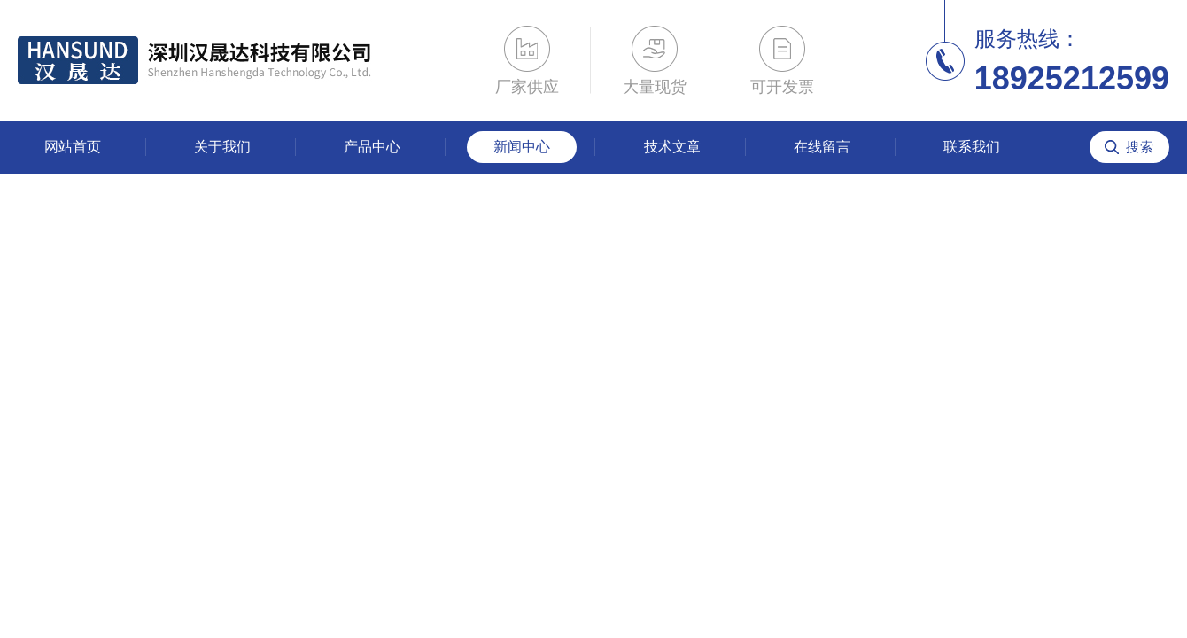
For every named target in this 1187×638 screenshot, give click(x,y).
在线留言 (822, 146)
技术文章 (672, 146)
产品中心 (372, 146)
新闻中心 (521, 146)
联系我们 (971, 146)
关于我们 (222, 146)
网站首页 (72, 146)
